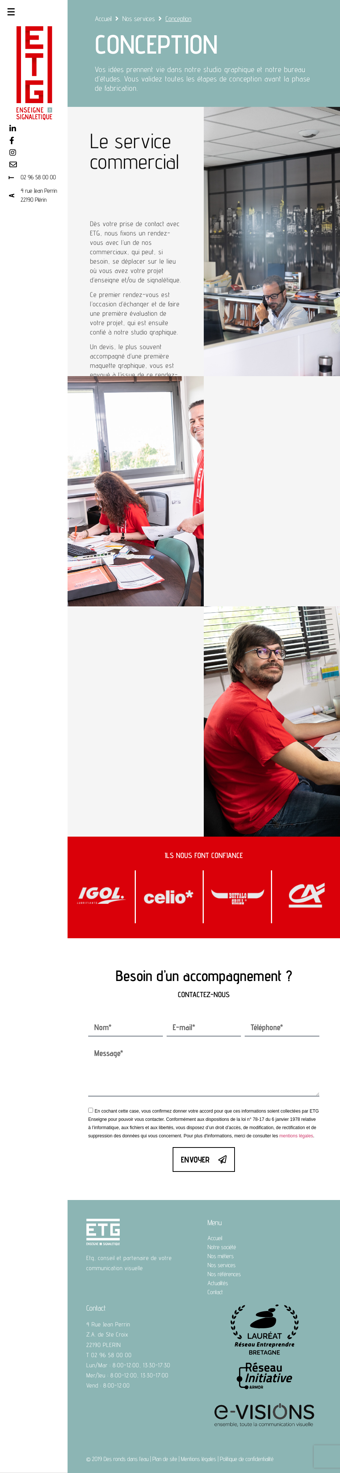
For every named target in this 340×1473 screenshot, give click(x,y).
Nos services (138, 18)
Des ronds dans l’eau (126, 1458)
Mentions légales (198, 1458)
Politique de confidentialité (247, 1458)
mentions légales (296, 1135)
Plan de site (164, 1458)
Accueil (103, 18)
